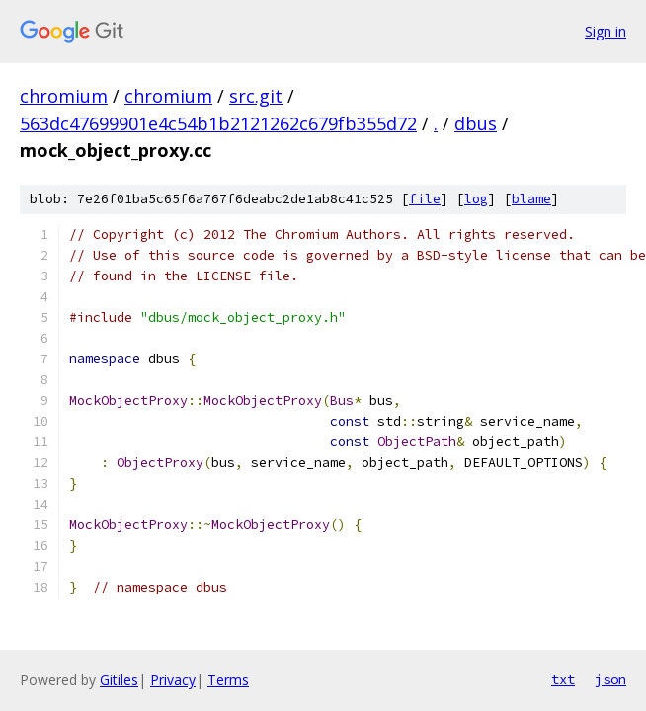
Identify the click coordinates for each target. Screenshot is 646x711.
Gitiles (119, 680)
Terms (228, 680)
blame (531, 199)
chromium (64, 96)
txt (563, 679)
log (476, 199)
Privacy (173, 680)
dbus (475, 123)
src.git (256, 96)
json (610, 679)
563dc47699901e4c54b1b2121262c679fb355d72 (218, 123)
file (425, 199)
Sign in (605, 31)
